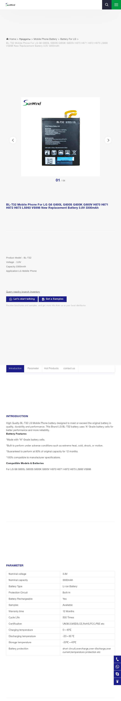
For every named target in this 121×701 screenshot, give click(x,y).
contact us (69, 368)
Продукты (25, 39)
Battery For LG (68, 39)
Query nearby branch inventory (23, 292)
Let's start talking (22, 299)
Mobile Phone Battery (45, 39)
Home (11, 39)
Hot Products (51, 368)
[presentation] (13, 140)
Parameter (33, 368)
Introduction (15, 368)
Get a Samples (52, 299)
